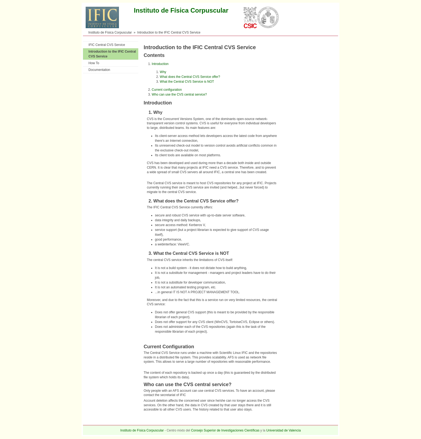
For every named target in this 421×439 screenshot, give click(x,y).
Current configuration (167, 90)
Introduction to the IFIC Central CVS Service (112, 54)
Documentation (99, 70)
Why (163, 72)
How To (94, 63)
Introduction (160, 64)
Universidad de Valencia (283, 430)
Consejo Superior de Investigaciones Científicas (225, 430)
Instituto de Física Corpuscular (110, 32)
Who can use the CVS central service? (179, 94)
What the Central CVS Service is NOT (187, 82)
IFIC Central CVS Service (107, 45)
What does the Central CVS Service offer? (190, 77)
